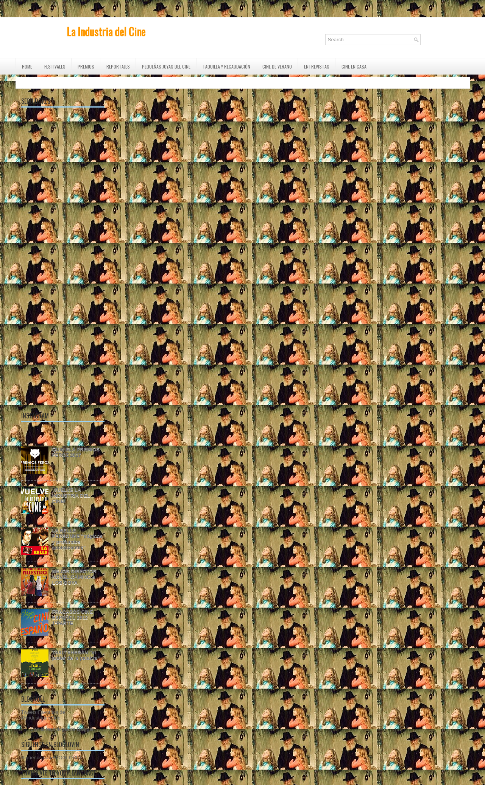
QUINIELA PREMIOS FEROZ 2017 (76, 452)
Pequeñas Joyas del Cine (166, 66)
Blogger (85, 729)
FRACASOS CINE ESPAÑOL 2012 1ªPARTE (72, 617)
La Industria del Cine (106, 31)
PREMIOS (86, 66)
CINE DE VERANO (277, 66)
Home (27, 66)
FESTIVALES (54, 66)
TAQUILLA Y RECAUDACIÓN (226, 66)
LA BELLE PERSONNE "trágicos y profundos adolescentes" (77, 538)
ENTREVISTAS (316, 66)
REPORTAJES (118, 66)
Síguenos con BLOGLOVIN (51, 757)
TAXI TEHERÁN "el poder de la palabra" (76, 655)
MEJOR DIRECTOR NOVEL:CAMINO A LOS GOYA (74, 576)
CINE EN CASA (354, 66)
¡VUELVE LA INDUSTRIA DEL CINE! (71, 495)
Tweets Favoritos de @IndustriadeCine (43, 715)
